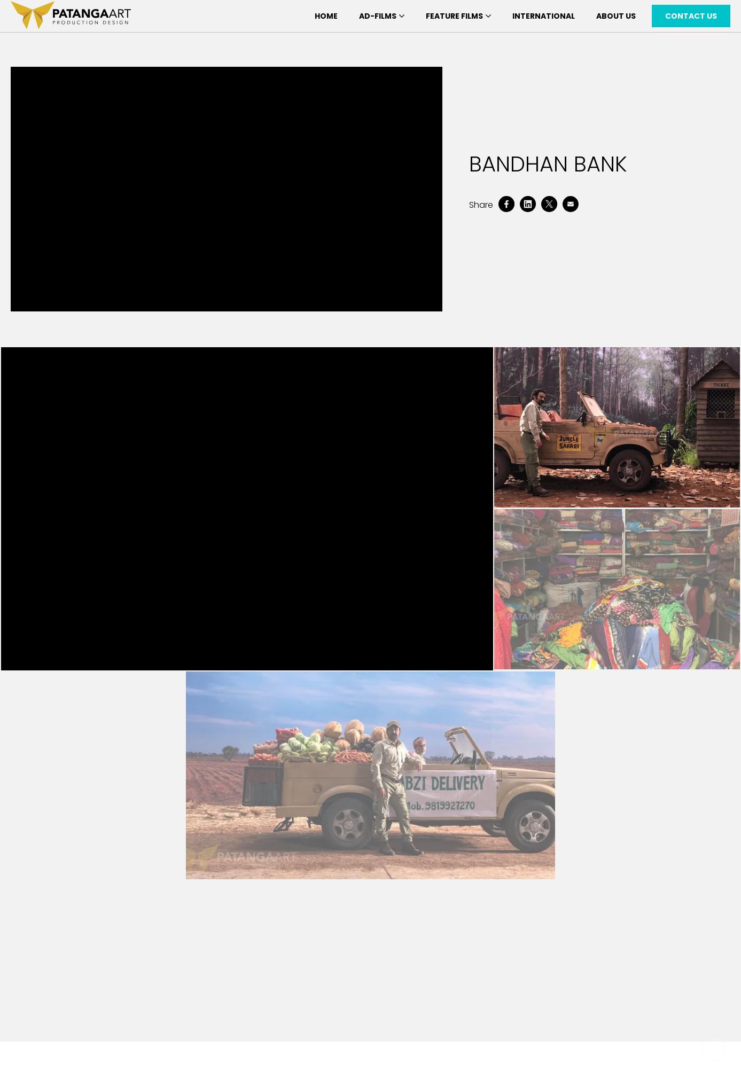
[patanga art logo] (71, 16)
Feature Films (458, 16)
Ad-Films (381, 16)
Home (326, 16)
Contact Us (691, 16)
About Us (616, 16)
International (543, 16)
